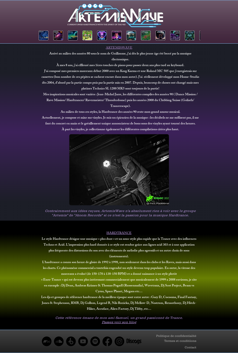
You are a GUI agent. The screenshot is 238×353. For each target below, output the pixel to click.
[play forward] (196, 35)
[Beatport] (71, 341)
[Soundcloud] (59, 341)
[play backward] (43, 35)
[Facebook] (107, 341)
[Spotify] (95, 341)
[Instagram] (119, 341)
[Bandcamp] (46, 341)
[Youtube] (83, 341)
